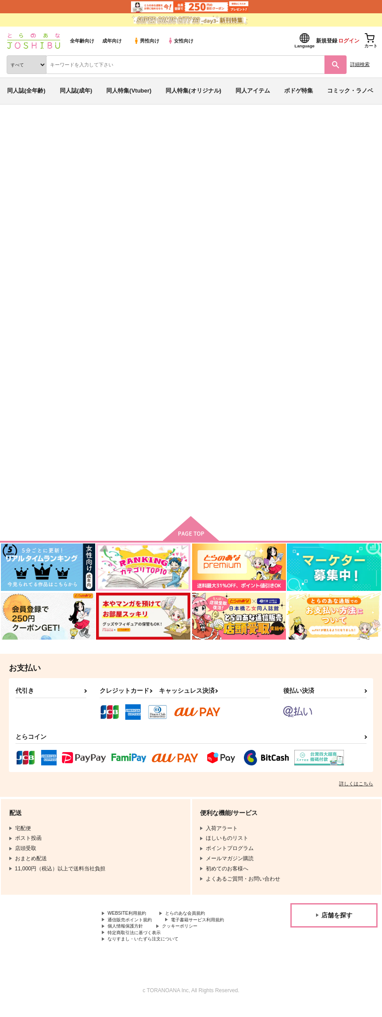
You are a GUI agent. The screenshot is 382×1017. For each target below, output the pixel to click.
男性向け (146, 41)
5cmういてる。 (197, 178)
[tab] (118, 268)
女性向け (180, 41)
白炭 (226, 178)
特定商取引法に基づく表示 (139, 942)
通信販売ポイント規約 (134, 927)
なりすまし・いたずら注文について (150, 949)
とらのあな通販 (21, 127)
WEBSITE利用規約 (130, 919)
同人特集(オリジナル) (193, 90)
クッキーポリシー (190, 935)
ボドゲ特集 (298, 90)
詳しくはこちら (356, 789)
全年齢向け (82, 40)
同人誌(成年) (76, 90)
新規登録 (326, 41)
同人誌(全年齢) (26, 90)
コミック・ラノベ (350, 90)
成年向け (112, 40)
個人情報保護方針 (129, 935)
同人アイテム (252, 90)
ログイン (348, 41)
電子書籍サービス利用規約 (211, 927)
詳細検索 (360, 64)
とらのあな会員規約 (196, 919)
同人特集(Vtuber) (128, 90)
